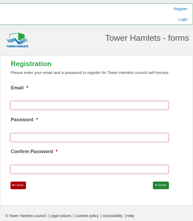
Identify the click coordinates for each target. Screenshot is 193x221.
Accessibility (112, 216)
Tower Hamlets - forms (147, 38)
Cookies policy (87, 216)
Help (130, 216)
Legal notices (60, 216)
